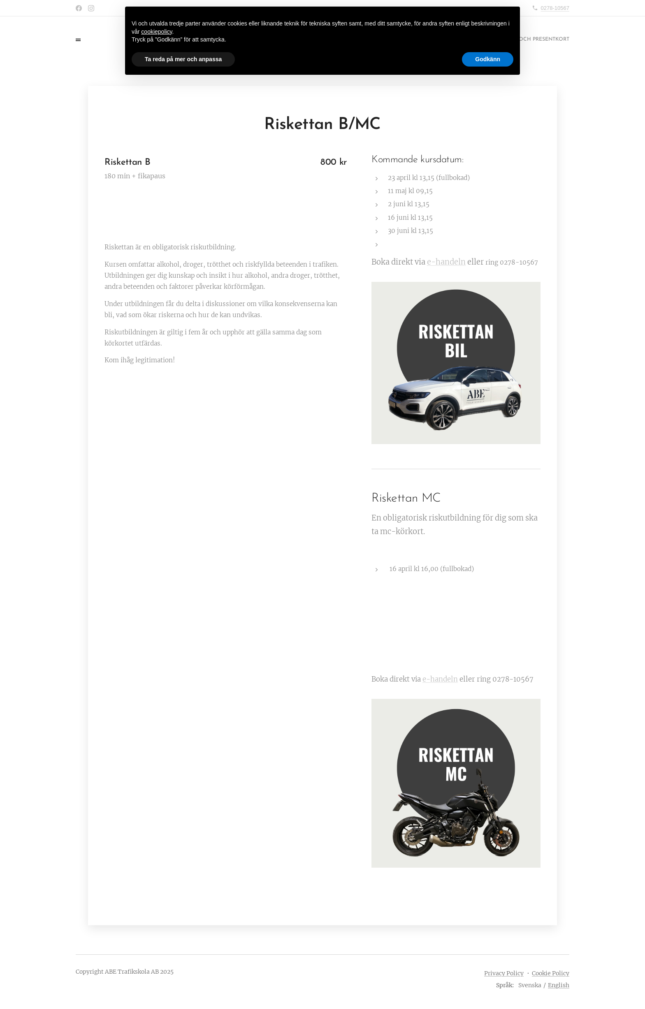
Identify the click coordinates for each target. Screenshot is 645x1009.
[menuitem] (527, 40)
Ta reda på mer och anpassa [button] (183, 59)
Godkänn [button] (487, 59)
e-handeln (446, 262)
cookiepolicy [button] (156, 31)
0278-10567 (555, 8)
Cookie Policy (550, 973)
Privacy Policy (504, 973)
